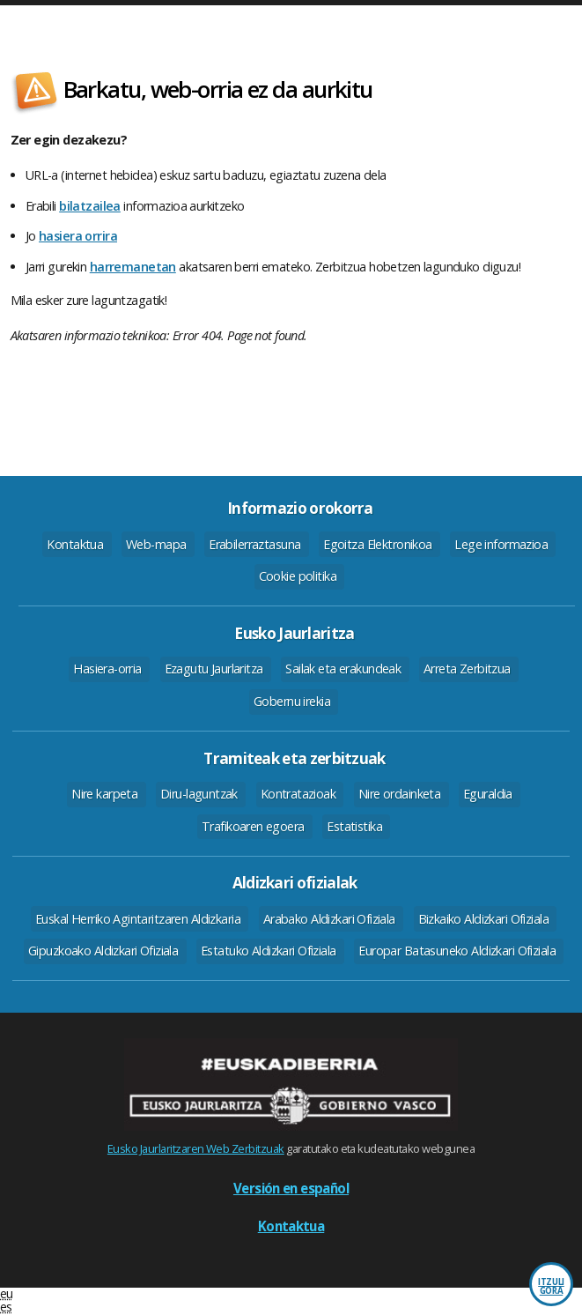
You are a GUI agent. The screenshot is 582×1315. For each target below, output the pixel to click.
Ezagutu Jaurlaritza (214, 668)
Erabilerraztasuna (254, 544)
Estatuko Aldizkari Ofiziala (268, 950)
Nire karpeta (104, 793)
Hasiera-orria (107, 668)
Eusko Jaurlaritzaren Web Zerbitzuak (195, 1148)
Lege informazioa (501, 544)
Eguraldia (487, 793)
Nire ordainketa (399, 793)
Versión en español (291, 1188)
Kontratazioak (298, 793)
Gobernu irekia (292, 701)
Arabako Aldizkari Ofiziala (329, 918)
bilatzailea (90, 205)
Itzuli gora (551, 1286)
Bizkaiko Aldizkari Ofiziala (483, 918)
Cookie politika (297, 576)
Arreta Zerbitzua (467, 668)
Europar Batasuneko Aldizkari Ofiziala (457, 950)
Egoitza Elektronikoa (377, 544)
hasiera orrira (78, 235)
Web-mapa (156, 544)
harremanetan (133, 266)
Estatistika (354, 826)
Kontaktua (75, 544)
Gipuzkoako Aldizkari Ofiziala (103, 950)
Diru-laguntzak (199, 793)
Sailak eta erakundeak (343, 668)
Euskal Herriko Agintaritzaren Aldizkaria (137, 918)
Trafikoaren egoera (253, 826)
